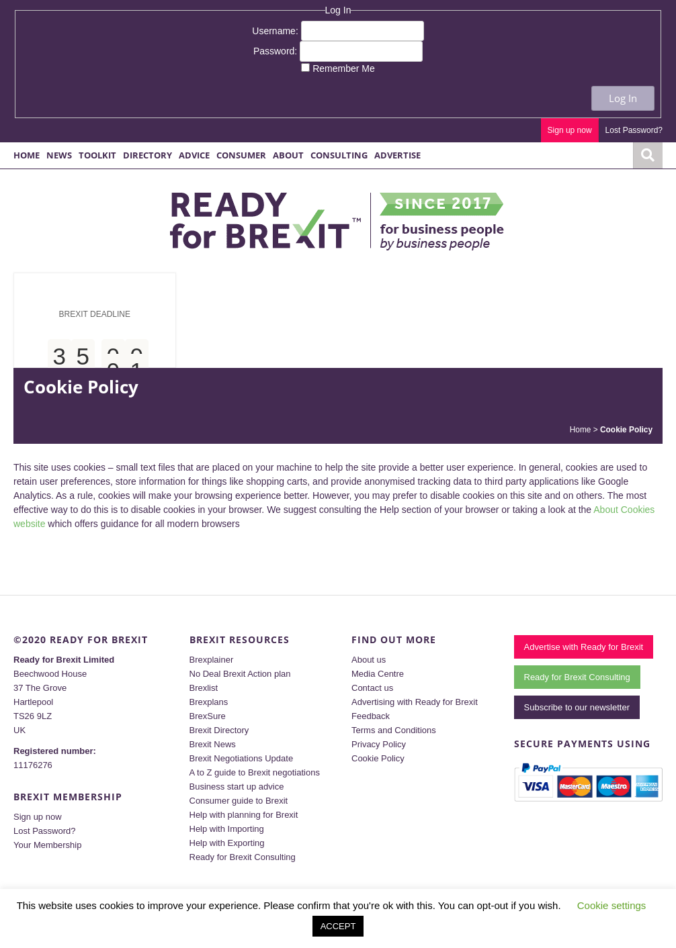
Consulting (339, 155)
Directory (147, 155)
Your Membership (47, 845)
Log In (623, 98)
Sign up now (570, 130)
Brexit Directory (219, 730)
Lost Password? (634, 130)
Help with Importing (226, 829)
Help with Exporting (227, 843)
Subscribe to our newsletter (577, 707)
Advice (194, 155)
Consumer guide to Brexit (238, 801)
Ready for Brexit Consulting (242, 857)
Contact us (372, 688)
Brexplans (208, 702)
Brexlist (203, 688)
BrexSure (207, 716)
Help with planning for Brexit (243, 815)
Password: (276, 51)
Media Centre (377, 674)
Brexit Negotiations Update (241, 758)
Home (26, 155)
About (288, 155)
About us (368, 660)
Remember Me (343, 68)
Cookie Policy (378, 758)
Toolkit (97, 155)
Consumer (241, 155)
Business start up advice (236, 786)
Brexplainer (211, 660)
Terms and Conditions (393, 730)
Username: (276, 31)
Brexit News (212, 744)
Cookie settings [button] (611, 905)
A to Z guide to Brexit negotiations (254, 772)
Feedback (370, 716)
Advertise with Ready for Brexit (584, 647)
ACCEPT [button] (338, 926)
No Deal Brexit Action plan (240, 674)
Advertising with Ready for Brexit (414, 702)
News (59, 155)
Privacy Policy (378, 744)
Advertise (397, 155)
